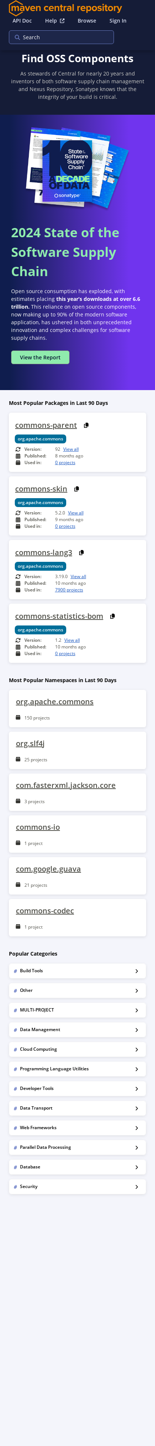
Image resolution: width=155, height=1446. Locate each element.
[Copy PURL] (86, 425)
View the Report (40, 357)
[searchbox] (56, 37)
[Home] (77, 8)
